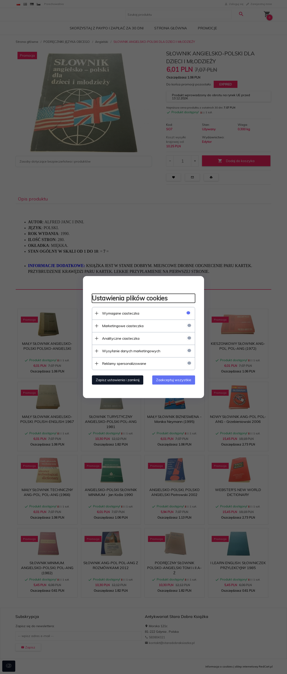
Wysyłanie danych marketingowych (131, 351)
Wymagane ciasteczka (120, 313)
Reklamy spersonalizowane (124, 363)
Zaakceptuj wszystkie (173, 380)
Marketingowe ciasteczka (123, 326)
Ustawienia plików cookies (129, 298)
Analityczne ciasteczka (120, 338)
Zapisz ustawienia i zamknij (117, 380)
